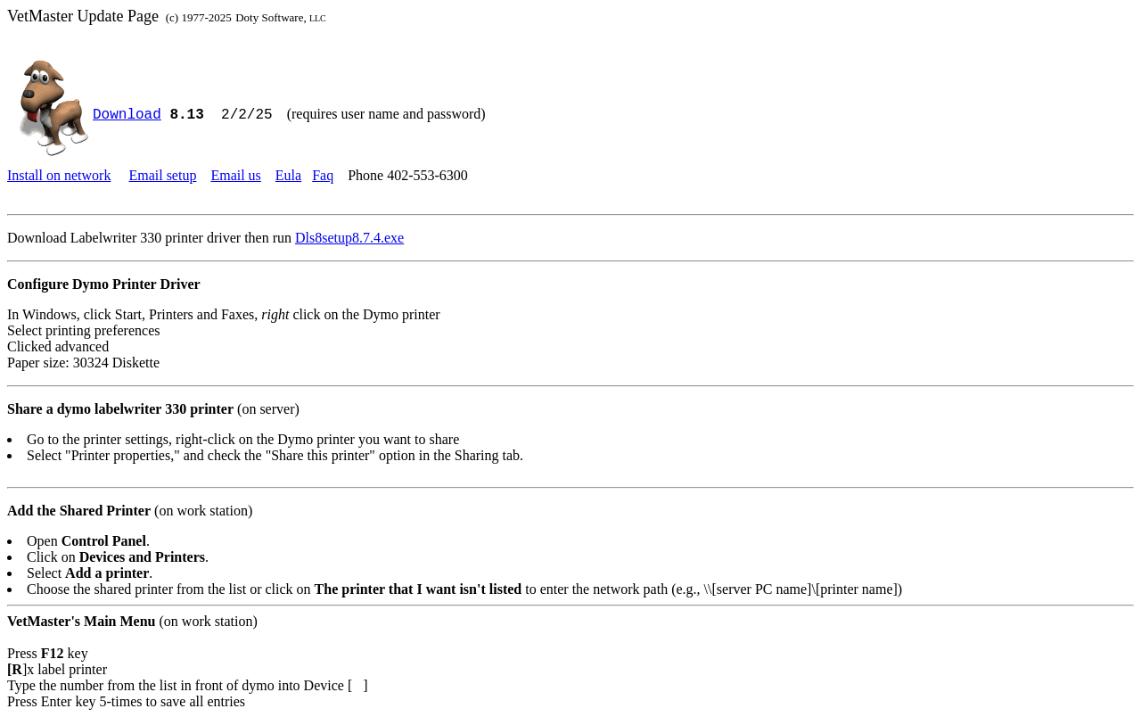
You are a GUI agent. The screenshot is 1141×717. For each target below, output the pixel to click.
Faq (322, 175)
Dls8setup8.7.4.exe (349, 237)
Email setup (162, 175)
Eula (288, 175)
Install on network (59, 175)
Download (127, 115)
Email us (235, 175)
